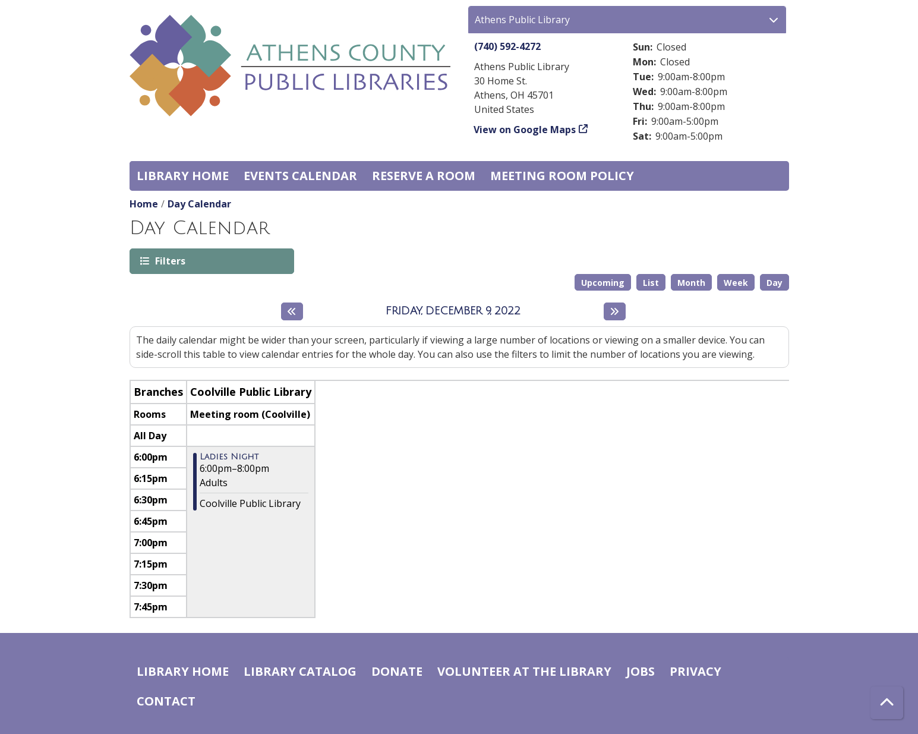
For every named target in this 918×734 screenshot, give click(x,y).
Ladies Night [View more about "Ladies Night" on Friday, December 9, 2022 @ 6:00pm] (229, 457)
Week (736, 282)
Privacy (695, 671)
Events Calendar (300, 176)
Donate (396, 671)
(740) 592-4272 (507, 46)
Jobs (640, 671)
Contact (166, 701)
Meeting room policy (562, 176)
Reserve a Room (423, 176)
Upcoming (602, 282)
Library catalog (300, 671)
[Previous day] (292, 311)
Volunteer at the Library (524, 671)
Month (691, 282)
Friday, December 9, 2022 (453, 311)
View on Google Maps (525, 129)
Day (774, 282)
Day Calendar (199, 203)
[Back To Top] (886, 702)
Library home (183, 176)
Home (144, 203)
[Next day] (615, 311)
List (651, 282)
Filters (169, 260)
